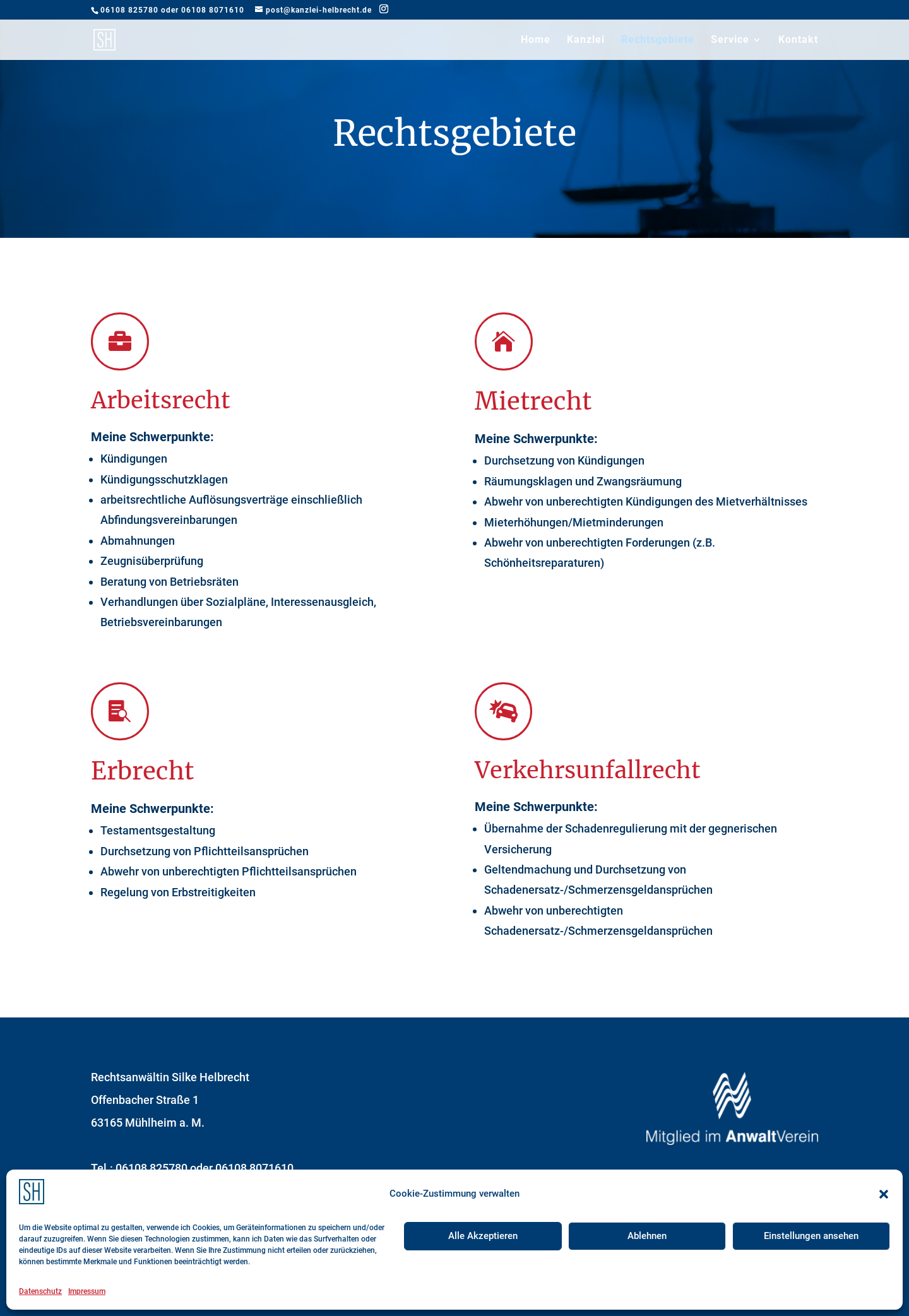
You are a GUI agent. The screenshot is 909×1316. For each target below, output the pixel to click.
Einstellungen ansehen (811, 1236)
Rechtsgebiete (657, 40)
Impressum (86, 1291)
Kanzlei (586, 40)
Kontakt (798, 40)
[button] (883, 1194)
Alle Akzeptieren (483, 1236)
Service (730, 40)
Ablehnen (647, 1236)
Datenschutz (40, 1291)
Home (535, 40)
